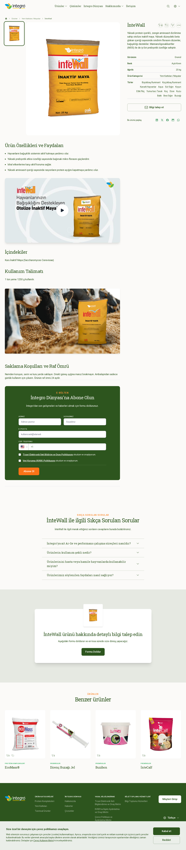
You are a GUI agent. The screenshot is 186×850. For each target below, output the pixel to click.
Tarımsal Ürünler (43, 811)
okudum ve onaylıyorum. (59, 454)
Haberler (69, 806)
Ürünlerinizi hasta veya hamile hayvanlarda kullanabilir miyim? (93, 564)
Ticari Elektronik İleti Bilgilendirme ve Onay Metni (108, 802)
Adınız (22, 416)
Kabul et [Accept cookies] (166, 831)
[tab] (14, 33)
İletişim (131, 6)
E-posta (23, 429)
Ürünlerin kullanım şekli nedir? (93, 552)
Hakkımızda (114, 6)
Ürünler (61, 6)
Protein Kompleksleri (44, 801)
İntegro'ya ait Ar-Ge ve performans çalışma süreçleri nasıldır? (93, 543)
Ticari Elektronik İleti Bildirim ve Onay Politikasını (48, 454)
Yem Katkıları (41, 806)
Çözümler (75, 6)
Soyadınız (68, 416)
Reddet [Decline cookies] (166, 840)
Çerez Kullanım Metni (43, 840)
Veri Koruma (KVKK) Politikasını (39, 460)
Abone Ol (29, 471)
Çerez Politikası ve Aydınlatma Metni (103, 818)
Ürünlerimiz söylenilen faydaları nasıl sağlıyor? (93, 575)
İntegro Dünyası (93, 6)
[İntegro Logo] (15, 6)
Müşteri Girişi (169, 799)
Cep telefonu (25, 441)
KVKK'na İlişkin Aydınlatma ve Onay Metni (107, 810)
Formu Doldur (93, 651)
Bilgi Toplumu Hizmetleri (136, 801)
